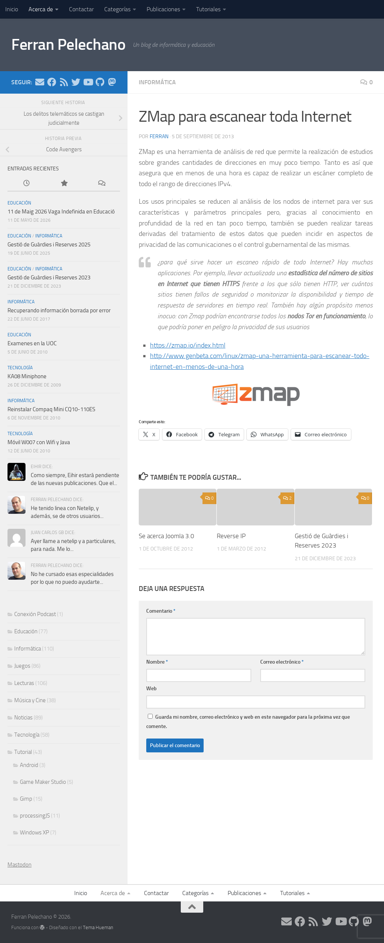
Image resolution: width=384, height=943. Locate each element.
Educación (19, 203)
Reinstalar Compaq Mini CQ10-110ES (51, 409)
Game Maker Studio (43, 782)
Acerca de (40, 9)
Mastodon (20, 864)
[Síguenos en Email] (39, 82)
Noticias (23, 717)
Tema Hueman (98, 927)
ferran (159, 136)
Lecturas (24, 683)
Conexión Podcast (35, 614)
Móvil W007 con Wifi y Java (39, 442)
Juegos (22, 665)
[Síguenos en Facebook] (51, 82)
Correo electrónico (282, 662)
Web (151, 688)
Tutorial (23, 752)
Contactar (81, 9)
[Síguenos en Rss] (63, 82)
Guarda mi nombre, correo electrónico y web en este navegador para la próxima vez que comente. (248, 722)
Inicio (11, 9)
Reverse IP (231, 536)
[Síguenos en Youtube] (87, 82)
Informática (157, 82)
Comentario (161, 611)
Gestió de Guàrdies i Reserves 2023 (49, 277)
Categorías (117, 9)
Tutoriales (208, 9)
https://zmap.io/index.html (187, 345)
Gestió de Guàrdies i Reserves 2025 (49, 244)
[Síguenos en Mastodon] (111, 82)
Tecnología (20, 367)
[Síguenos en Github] (99, 82)
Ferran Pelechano (68, 44)
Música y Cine (30, 700)
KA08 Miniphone (27, 376)
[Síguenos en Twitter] (75, 82)
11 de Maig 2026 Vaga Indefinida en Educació (61, 211)
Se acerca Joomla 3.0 (166, 536)
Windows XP (34, 832)
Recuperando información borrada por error (59, 310)
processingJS (35, 815)
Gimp (26, 798)
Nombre (157, 662)
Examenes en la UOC (32, 343)
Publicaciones (163, 9)
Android (29, 765)
